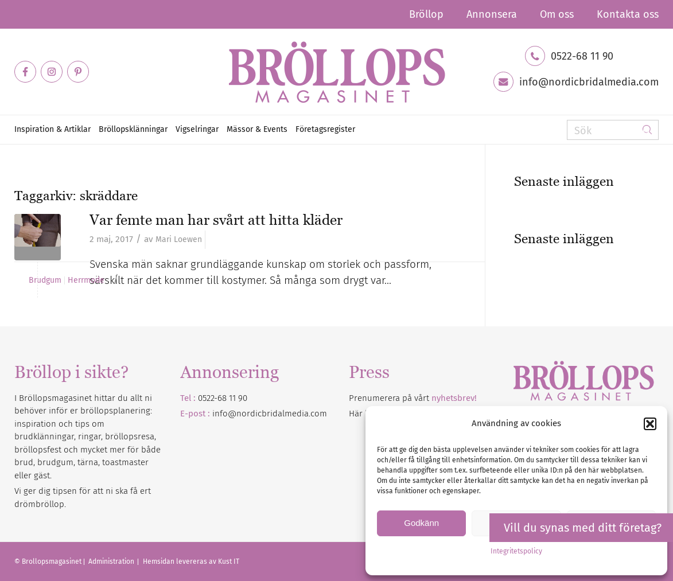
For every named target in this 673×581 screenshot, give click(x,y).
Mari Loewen (178, 239)
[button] (650, 424)
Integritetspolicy (516, 551)
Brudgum (45, 280)
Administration (112, 561)
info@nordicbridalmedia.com (589, 82)
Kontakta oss (628, 14)
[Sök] (613, 130)
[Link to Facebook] (25, 72)
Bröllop (426, 14)
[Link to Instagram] (52, 72)
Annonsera (491, 14)
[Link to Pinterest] (78, 72)
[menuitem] (426, 14)
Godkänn (421, 523)
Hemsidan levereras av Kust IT (191, 561)
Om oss (557, 14)
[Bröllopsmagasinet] (337, 72)
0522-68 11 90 (582, 56)
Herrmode (86, 280)
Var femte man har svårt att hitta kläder (216, 219)
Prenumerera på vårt (413, 398)
